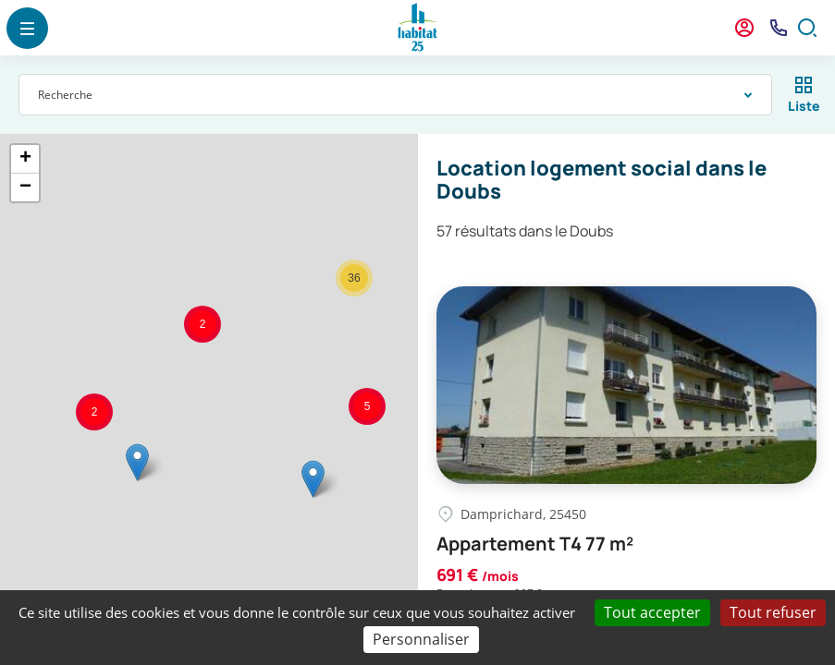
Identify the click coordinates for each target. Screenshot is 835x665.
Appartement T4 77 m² (534, 544)
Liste (804, 106)
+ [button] (25, 159)
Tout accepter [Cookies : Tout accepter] (652, 612)
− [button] (25, 187)
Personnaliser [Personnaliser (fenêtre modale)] (421, 639)
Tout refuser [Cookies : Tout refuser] (773, 612)
